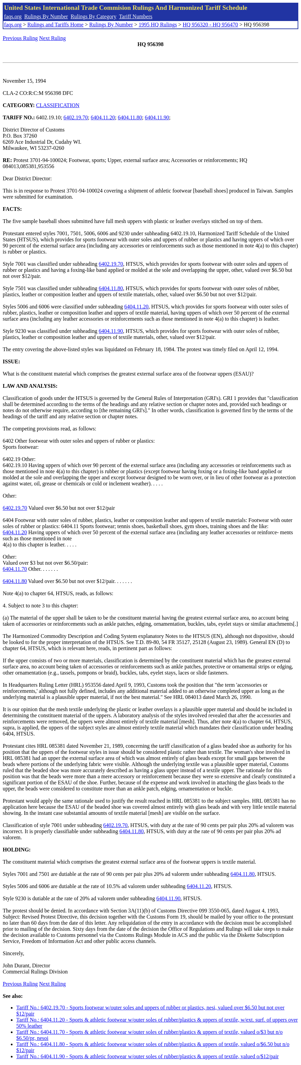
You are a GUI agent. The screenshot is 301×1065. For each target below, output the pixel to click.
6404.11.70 (15, 569)
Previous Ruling (20, 38)
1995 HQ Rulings (158, 24)
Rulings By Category (93, 16)
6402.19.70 (76, 117)
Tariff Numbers (135, 16)
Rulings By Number (46, 16)
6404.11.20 (103, 117)
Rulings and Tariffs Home (55, 24)
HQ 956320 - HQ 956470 (210, 24)
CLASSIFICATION (58, 105)
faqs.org (13, 16)
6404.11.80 (130, 117)
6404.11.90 (157, 117)
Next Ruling (52, 38)
